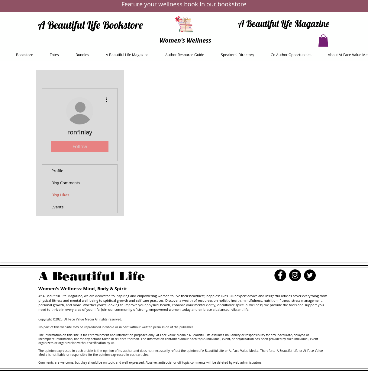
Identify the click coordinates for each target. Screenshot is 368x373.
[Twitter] (310, 275)
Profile (57, 170)
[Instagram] (295, 275)
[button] (323, 40)
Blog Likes (60, 195)
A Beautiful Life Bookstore (90, 24)
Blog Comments (65, 182)
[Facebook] (280, 275)
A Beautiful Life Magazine (283, 23)
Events (57, 207)
